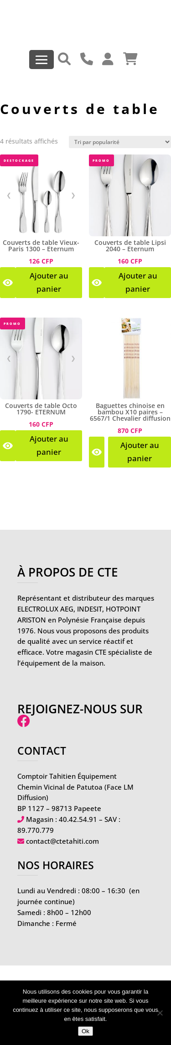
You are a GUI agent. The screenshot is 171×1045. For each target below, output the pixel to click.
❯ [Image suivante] (73, 195)
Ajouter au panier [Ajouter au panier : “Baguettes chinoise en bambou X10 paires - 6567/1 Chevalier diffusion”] (139, 451)
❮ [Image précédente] (8, 195)
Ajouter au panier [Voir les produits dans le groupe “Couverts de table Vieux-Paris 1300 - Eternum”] (49, 282)
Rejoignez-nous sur (80, 715)
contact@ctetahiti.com (62, 841)
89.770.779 (35, 830)
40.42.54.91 (78, 819)
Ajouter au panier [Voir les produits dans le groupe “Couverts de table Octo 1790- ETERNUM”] (49, 445)
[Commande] (120, 142)
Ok (85, 1031)
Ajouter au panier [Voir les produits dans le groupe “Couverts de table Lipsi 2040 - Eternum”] (138, 282)
